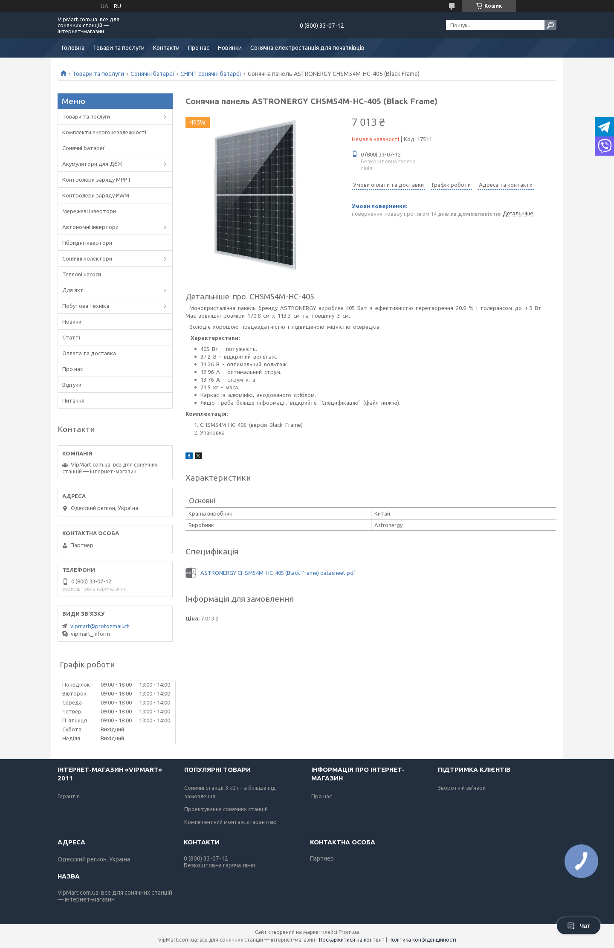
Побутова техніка (85, 306)
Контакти (166, 47)
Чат (578, 926)
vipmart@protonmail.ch (100, 626)
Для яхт (73, 290)
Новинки (230, 47)
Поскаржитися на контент (352, 939)
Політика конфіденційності (422, 939)
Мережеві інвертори (89, 211)
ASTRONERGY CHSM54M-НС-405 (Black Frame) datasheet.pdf (278, 573)
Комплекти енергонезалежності (104, 132)
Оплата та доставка (89, 353)
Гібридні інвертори (87, 243)
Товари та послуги (119, 47)
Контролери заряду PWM (95, 195)
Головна (73, 47)
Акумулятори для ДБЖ (92, 164)
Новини (71, 322)
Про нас (198, 47)
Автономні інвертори (90, 227)
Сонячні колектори (87, 258)
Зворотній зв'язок (462, 788)
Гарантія (69, 796)
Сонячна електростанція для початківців (307, 47)
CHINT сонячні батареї (210, 73)
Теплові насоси (81, 274)
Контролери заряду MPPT (96, 180)
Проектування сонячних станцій (226, 809)
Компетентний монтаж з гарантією (230, 822)
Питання (73, 400)
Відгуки (71, 385)
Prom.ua (349, 932)
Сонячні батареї (152, 73)
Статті (71, 337)
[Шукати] (550, 25)
